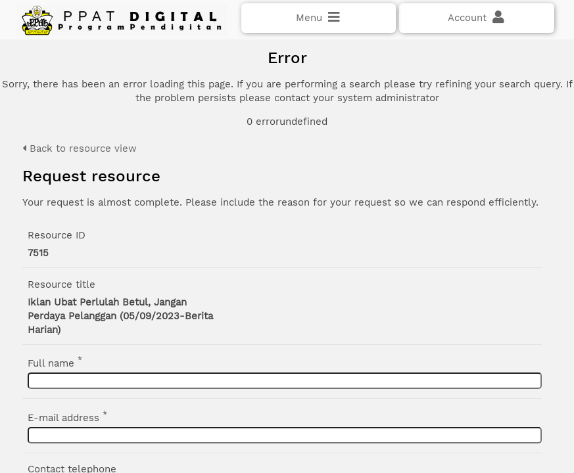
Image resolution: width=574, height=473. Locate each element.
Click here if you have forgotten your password (123, 238)
